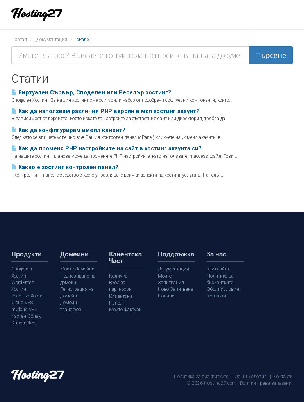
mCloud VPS (24, 309)
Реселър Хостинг (28, 296)
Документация (51, 39)
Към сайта (218, 269)
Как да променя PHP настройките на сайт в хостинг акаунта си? (106, 148)
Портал (19, 39)
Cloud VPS (22, 302)
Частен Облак (25, 316)
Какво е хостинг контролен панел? (64, 167)
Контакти (216, 296)
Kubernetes (22, 322)
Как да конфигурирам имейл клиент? (68, 130)
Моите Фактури (125, 302)
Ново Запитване (175, 289)
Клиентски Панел (127, 296)
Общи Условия (223, 289)
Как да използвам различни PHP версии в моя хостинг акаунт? (105, 111)
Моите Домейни (77, 269)
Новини (166, 296)
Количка (118, 276)
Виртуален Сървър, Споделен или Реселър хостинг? (91, 92)
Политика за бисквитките (201, 376)
